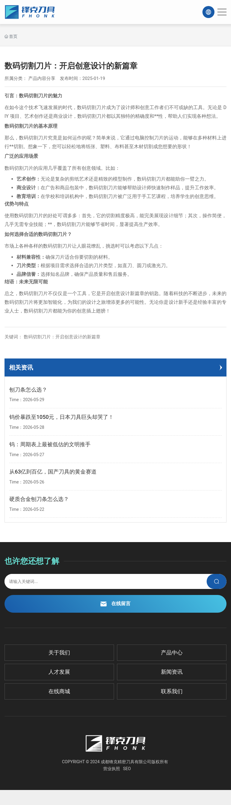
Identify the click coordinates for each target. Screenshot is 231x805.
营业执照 (111, 768)
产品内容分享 (41, 78)
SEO (127, 768)
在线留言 (115, 603)
